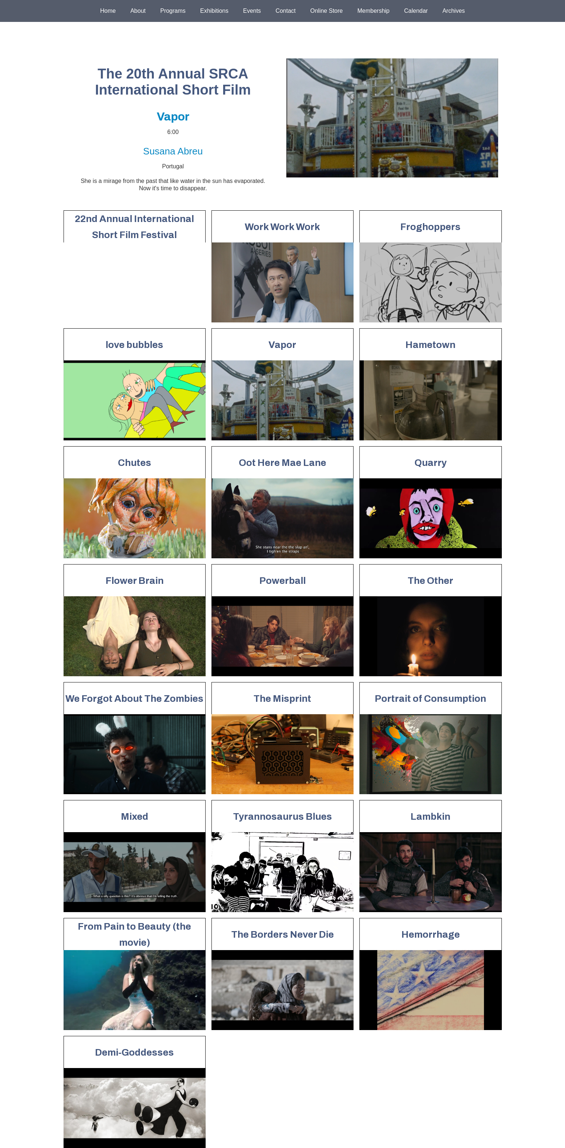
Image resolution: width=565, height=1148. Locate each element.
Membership (373, 11)
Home (108, 11)
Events (252, 11)
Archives (453, 11)
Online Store (326, 11)
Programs (173, 11)
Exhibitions (214, 11)
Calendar (416, 11)
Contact (285, 11)
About (138, 11)
